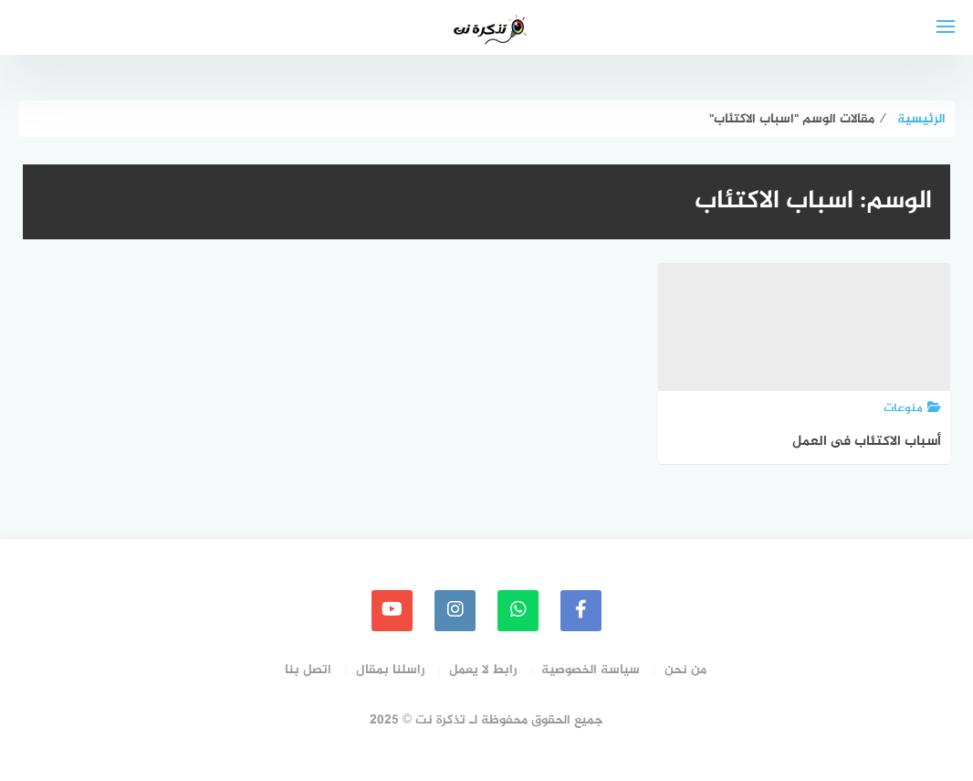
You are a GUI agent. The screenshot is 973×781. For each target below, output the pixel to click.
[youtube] (392, 610)
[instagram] (455, 610)
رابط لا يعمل (483, 670)
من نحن (685, 670)
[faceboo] (581, 610)
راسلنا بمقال (390, 670)
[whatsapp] (518, 610)
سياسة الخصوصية (590, 670)
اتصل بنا (308, 670)
